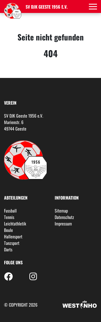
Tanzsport (11, 243)
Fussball (10, 210)
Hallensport (13, 236)
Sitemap (61, 210)
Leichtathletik (15, 223)
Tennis (9, 217)
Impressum (63, 223)
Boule (8, 230)
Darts (8, 249)
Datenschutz (64, 217)
